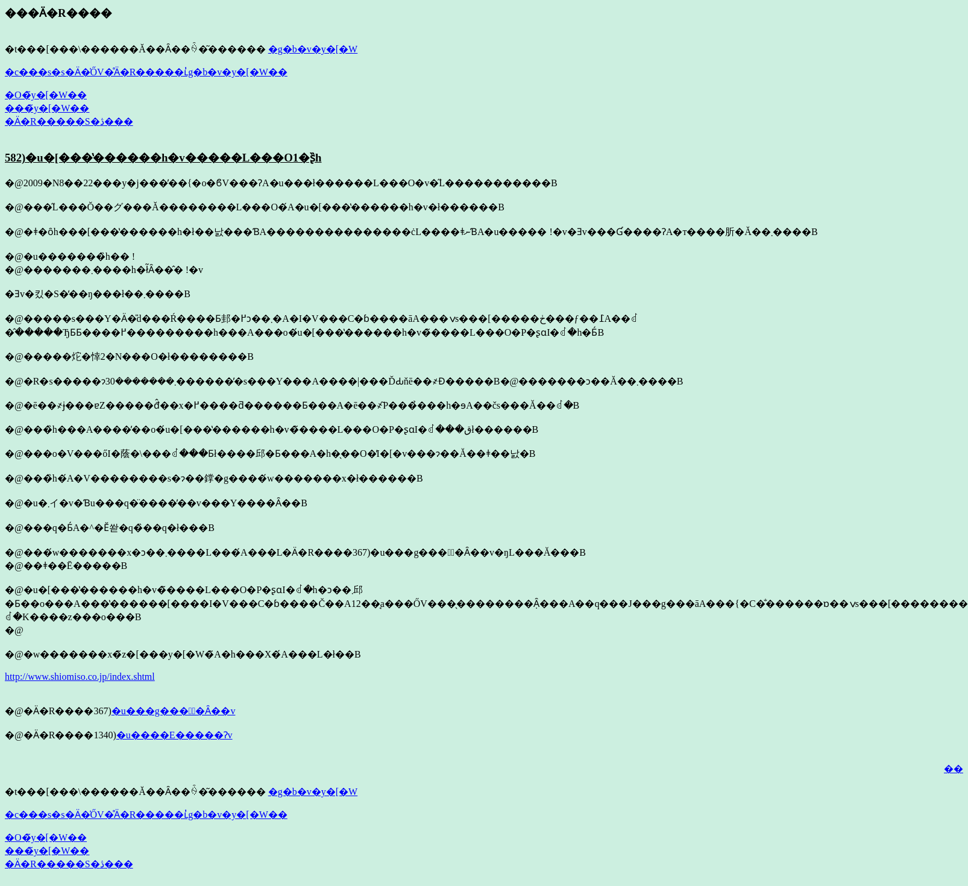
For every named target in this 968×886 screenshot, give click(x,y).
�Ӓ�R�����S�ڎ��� (69, 121)
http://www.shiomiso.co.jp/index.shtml (80, 676)
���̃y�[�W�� (47, 108)
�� (953, 769)
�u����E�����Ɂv (174, 735)
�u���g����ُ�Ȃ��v (174, 711)
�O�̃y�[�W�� (46, 95)
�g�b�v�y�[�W (312, 49)
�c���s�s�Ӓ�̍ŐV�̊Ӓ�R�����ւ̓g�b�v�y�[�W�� (146, 72)
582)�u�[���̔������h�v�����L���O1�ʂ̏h (163, 157)
